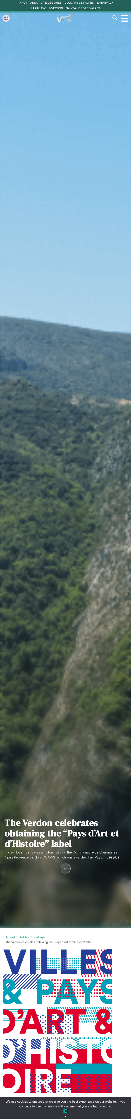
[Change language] (6, 18)
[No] (65, 1116)
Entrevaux (105, 2)
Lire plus (113, 857)
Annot (22, 2)
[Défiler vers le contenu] (66, 869)
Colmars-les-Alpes (79, 2)
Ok (66, 1111)
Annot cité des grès (46, 2)
